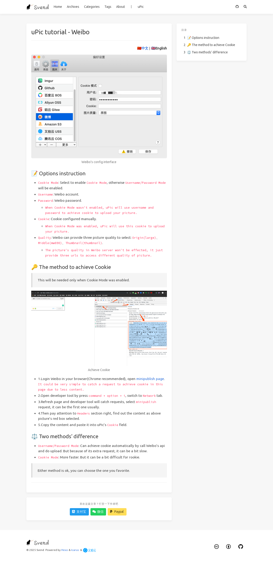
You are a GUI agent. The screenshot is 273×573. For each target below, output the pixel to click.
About (120, 7)
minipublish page (150, 379)
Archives (73, 7)
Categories (92, 7)
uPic (141, 7)
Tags (107, 7)
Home (58, 7)
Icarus (75, 549)
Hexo (64, 549)
